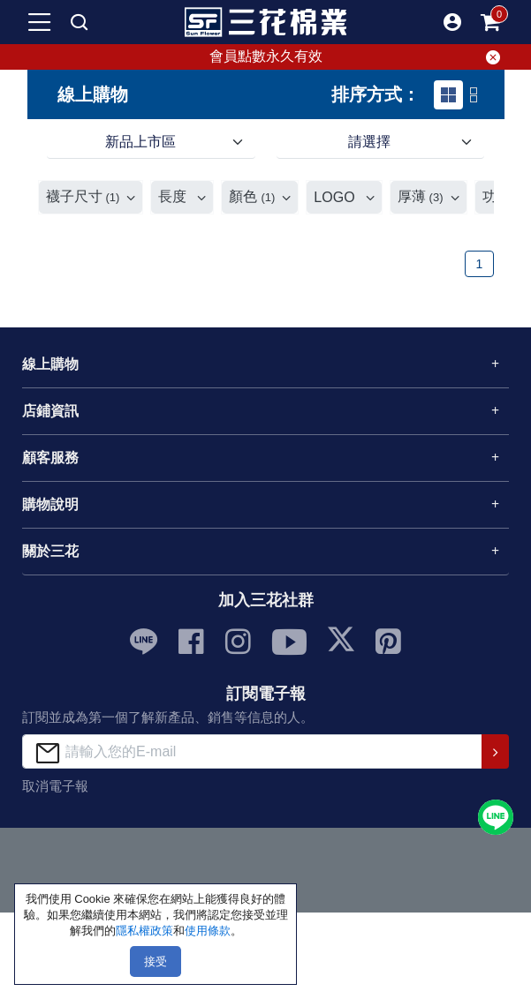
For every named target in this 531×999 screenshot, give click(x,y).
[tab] (448, 94)
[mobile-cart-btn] (491, 22)
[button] (452, 22)
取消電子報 (55, 785)
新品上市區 (140, 141)
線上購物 (50, 364)
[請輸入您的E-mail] (252, 751)
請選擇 (369, 141)
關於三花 (50, 551)
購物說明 (50, 504)
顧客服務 (50, 457)
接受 (155, 961)
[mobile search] (79, 22)
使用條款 (208, 930)
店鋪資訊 (50, 410)
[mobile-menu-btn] (39, 22)
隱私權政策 (144, 930)
